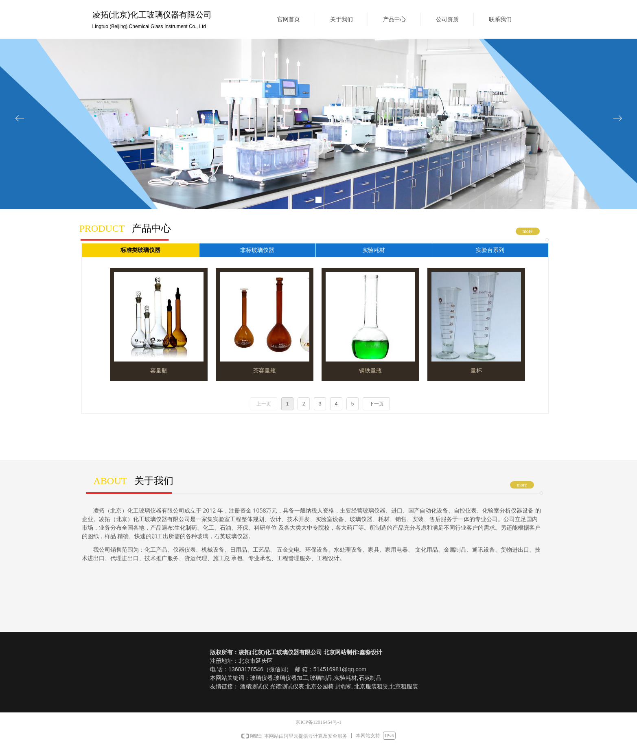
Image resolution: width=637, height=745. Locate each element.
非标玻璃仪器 (257, 250)
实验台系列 (490, 250)
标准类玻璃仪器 (140, 250)
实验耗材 (373, 250)
